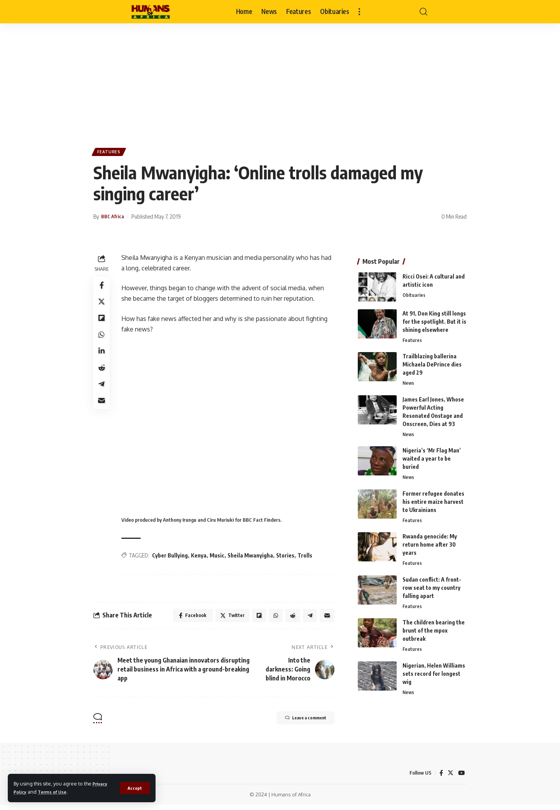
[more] (359, 11)
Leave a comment (296, 723)
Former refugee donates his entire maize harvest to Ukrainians (433, 500)
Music (219, 558)
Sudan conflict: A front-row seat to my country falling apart (431, 588)
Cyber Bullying (172, 558)
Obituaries (413, 292)
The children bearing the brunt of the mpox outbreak (433, 632)
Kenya (201, 558)
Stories (287, 558)
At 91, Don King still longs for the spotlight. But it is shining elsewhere (434, 318)
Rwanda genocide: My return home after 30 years (429, 544)
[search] (423, 11)
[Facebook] (440, 778)
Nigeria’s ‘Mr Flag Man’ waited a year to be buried (431, 457)
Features (111, 153)
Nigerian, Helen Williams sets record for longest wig (433, 675)
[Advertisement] (280, 81)
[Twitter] (450, 778)
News (408, 381)
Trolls (307, 558)
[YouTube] (461, 778)
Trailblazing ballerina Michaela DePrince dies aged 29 (432, 362)
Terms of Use (56, 792)
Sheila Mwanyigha (252, 558)
